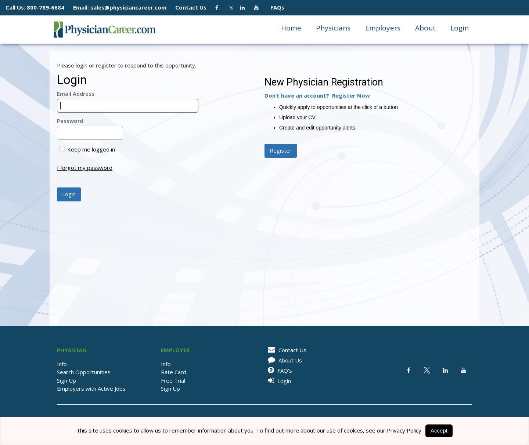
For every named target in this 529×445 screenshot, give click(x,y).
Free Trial (173, 380)
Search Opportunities (84, 372)
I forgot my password (84, 167)
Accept (439, 430)
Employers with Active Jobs (91, 388)
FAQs (274, 7)
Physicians (333, 28)
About (425, 28)
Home (291, 28)
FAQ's (278, 370)
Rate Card (173, 372)
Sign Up (66, 380)
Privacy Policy (404, 430)
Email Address (75, 93)
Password (70, 120)
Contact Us (194, 7)
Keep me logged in (87, 149)
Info (62, 364)
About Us (283, 360)
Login (459, 28)
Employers (382, 28)
